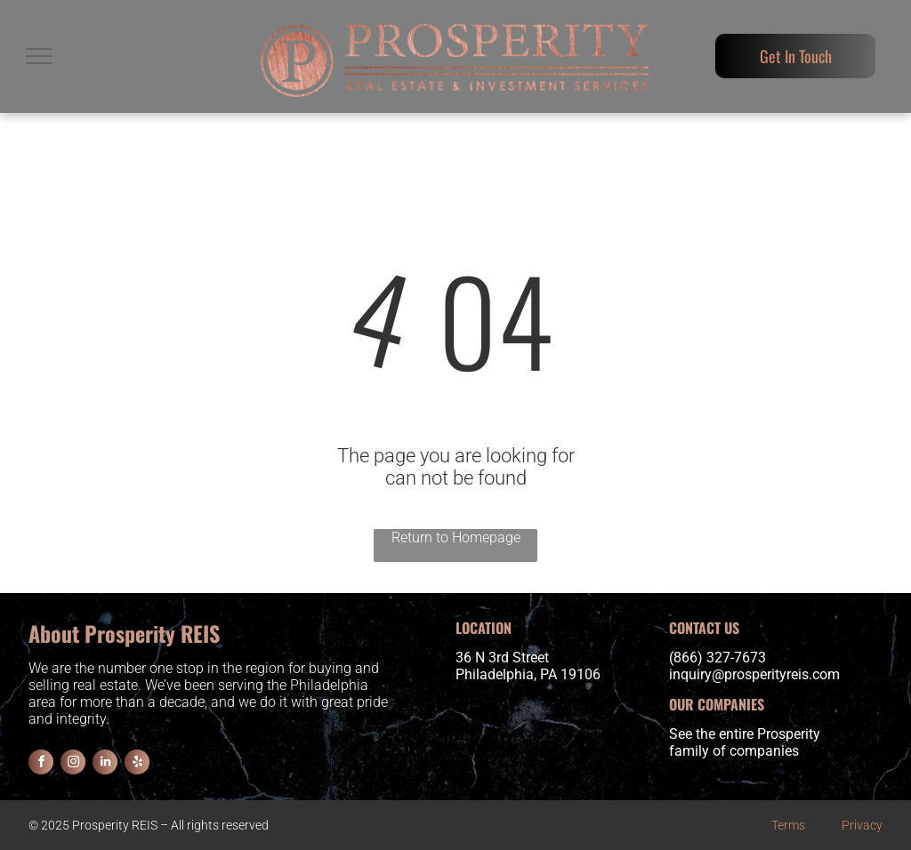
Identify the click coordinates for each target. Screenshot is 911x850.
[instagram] (72, 764)
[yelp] (137, 764)
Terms (788, 825)
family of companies (734, 750)
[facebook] (40, 764)
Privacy (862, 825)
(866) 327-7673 (717, 657)
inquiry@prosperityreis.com (754, 674)
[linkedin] (105, 764)
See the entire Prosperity (744, 734)
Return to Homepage (455, 537)
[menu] (39, 56)
